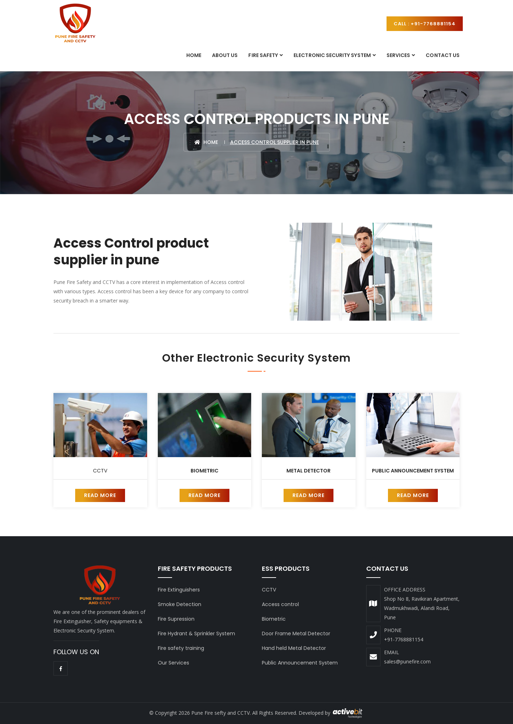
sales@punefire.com (407, 661)
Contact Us (443, 55)
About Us (225, 55)
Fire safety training (181, 648)
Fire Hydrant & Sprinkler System (196, 633)
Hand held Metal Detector (294, 648)
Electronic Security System (332, 55)
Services (398, 55)
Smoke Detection (179, 604)
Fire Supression (176, 618)
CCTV (100, 471)
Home (193, 55)
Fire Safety (263, 55)
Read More (100, 495)
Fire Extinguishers (179, 589)
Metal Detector (308, 470)
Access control (280, 604)
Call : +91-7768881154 (425, 23)
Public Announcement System (413, 470)
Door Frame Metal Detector (296, 633)
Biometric (204, 470)
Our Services (173, 662)
